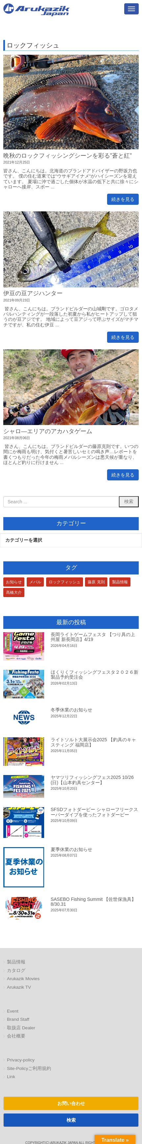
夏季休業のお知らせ (71, 849)
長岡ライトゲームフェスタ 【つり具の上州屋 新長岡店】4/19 (93, 637)
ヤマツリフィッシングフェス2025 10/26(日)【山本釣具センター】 (92, 780)
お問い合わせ (71, 1103)
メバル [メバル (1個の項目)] (35, 582)
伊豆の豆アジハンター (33, 293)
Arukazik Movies (23, 978)
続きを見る (122, 199)
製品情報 (16, 962)
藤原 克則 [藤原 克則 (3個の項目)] (96, 582)
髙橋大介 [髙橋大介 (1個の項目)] (14, 592)
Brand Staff (18, 1019)
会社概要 (16, 1036)
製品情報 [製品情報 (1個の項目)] (120, 582)
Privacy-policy (21, 1059)
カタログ (16, 970)
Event (12, 1011)
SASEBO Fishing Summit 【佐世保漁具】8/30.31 (93, 902)
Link (11, 1076)
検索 (71, 1120)
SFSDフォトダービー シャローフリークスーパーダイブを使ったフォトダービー (94, 812)
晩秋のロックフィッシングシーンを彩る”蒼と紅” (67, 155)
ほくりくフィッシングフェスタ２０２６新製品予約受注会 (94, 674)
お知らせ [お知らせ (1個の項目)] (14, 582)
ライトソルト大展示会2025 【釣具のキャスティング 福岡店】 (93, 742)
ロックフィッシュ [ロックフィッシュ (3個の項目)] (64, 582)
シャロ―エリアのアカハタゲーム (47, 431)
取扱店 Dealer (21, 1027)
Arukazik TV (19, 987)
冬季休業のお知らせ (71, 709)
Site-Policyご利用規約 (29, 1068)
